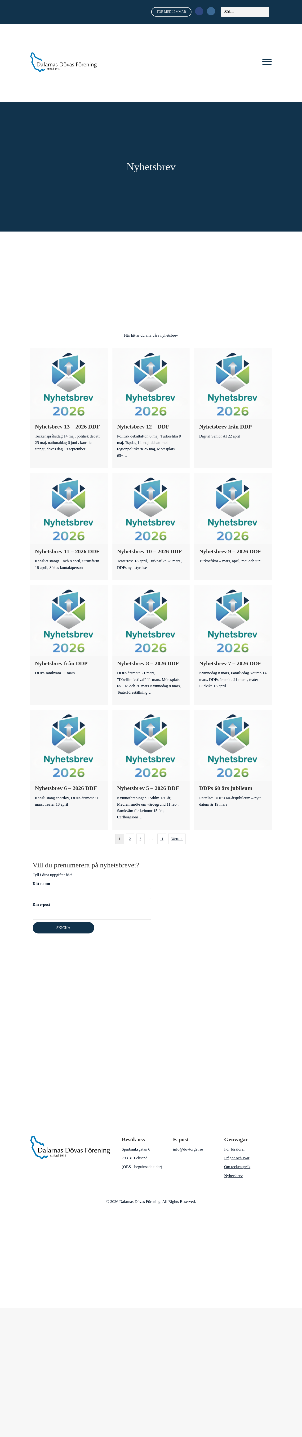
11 (161, 838)
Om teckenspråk (237, 1166)
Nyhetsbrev (233, 1175)
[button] (267, 62)
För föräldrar (234, 1149)
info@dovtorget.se (188, 1149)
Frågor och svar (236, 1158)
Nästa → (176, 838)
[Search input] (245, 12)
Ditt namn (92, 890)
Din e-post (92, 910)
